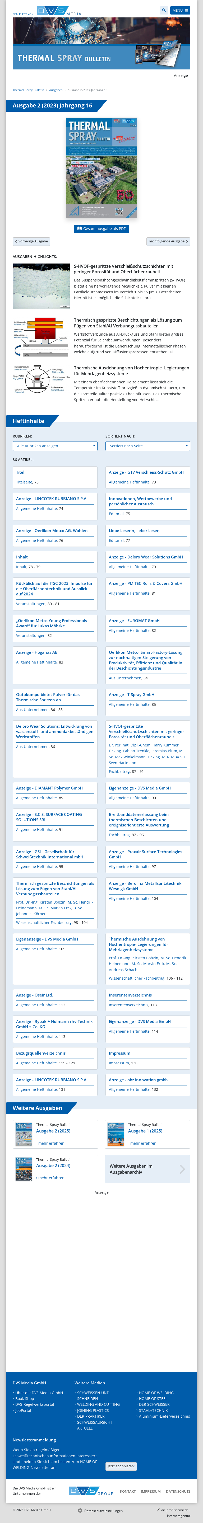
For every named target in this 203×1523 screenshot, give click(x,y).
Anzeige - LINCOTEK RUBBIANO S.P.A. (51, 498)
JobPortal (23, 1410)
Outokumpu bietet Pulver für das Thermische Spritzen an (48, 697)
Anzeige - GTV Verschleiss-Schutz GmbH (146, 472)
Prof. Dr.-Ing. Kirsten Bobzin (41, 902)
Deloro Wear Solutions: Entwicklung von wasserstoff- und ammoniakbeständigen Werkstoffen (55, 731)
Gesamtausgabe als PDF (101, 228)
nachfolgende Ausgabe (168, 241)
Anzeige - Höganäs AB (37, 652)
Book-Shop (24, 1398)
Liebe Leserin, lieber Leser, (134, 530)
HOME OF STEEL (153, 1398)
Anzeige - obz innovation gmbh (138, 1079)
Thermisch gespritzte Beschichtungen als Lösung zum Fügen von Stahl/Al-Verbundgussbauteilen (128, 322)
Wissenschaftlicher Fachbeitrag (44, 922)
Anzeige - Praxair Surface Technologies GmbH (145, 854)
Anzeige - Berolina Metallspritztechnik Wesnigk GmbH (145, 886)
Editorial (116, 513)
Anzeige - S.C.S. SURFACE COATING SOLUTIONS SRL (49, 817)
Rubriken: (22, 436)
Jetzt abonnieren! (121, 1466)
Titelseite (24, 482)
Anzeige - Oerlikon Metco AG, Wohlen (52, 530)
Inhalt (22, 557)
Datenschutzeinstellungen (103, 1510)
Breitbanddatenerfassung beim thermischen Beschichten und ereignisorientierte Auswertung (139, 820)
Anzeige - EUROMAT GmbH (134, 620)
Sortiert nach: (120, 436)
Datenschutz (178, 1491)
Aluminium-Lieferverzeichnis (164, 1416)
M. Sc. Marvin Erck (55, 907)
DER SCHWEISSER (154, 1404)
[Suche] (164, 10)
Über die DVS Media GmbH (39, 1392)
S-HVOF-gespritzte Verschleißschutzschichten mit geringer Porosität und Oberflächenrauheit (123, 269)
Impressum (119, 1053)
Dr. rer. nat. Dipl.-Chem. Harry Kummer (144, 745)
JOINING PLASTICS (93, 1410)
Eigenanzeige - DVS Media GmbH (140, 788)
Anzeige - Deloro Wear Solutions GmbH (146, 557)
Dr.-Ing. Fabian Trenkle (129, 750)
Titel (20, 472)
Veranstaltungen (30, 603)
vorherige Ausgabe (31, 241)
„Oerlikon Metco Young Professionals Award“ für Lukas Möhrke (51, 623)
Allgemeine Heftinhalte (129, 482)
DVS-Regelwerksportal (34, 1404)
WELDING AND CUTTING (98, 1404)
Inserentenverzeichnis (130, 995)
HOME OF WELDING (156, 1392)
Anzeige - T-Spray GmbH (131, 694)
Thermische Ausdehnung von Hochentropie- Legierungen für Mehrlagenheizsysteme (131, 370)
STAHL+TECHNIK (153, 1410)
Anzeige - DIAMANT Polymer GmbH (49, 788)
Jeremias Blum (164, 750)
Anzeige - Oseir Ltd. (34, 995)
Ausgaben (56, 90)
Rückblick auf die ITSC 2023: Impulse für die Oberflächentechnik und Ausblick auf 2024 (54, 588)
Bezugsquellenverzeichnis (41, 1053)
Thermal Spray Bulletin (28, 90)
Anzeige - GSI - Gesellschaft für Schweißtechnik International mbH (49, 854)
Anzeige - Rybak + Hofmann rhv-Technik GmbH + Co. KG (54, 1024)
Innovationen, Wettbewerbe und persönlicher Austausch (140, 501)
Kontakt (128, 1491)
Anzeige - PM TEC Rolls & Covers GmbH (145, 583)
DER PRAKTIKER (91, 1416)
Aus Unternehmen (125, 677)
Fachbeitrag (119, 771)
